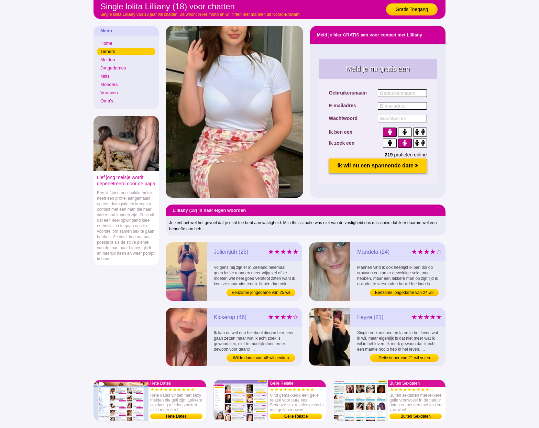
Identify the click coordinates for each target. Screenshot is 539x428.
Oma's (106, 100)
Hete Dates (176, 416)
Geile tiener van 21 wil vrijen (404, 357)
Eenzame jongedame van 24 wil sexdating (404, 293)
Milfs (105, 76)
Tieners (107, 51)
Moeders (109, 84)
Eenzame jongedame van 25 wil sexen (261, 293)
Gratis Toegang (412, 9)
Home (106, 43)
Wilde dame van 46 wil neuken (261, 357)
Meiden (107, 59)
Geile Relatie (296, 416)
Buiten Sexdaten (415, 416)
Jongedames (113, 67)
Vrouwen (109, 92)
